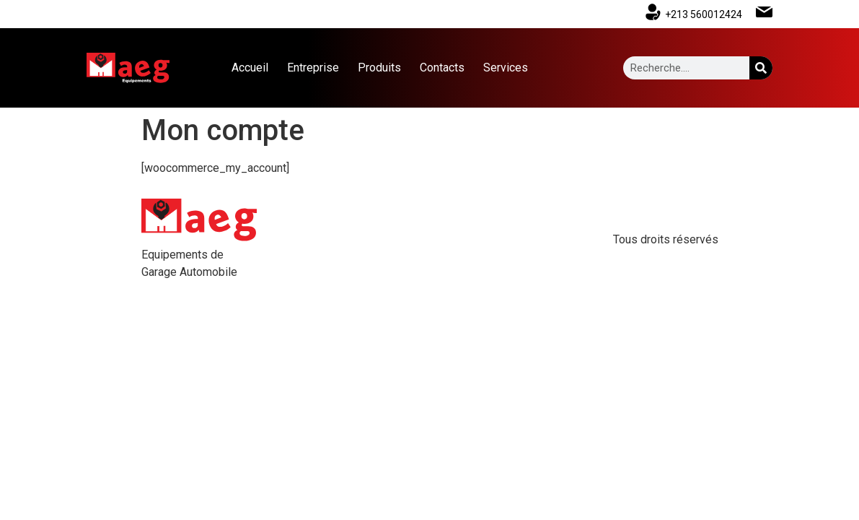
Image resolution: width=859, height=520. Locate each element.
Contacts (442, 67)
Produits (379, 67)
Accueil (250, 67)
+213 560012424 (703, 14)
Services (505, 67)
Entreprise (313, 67)
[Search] (760, 67)
